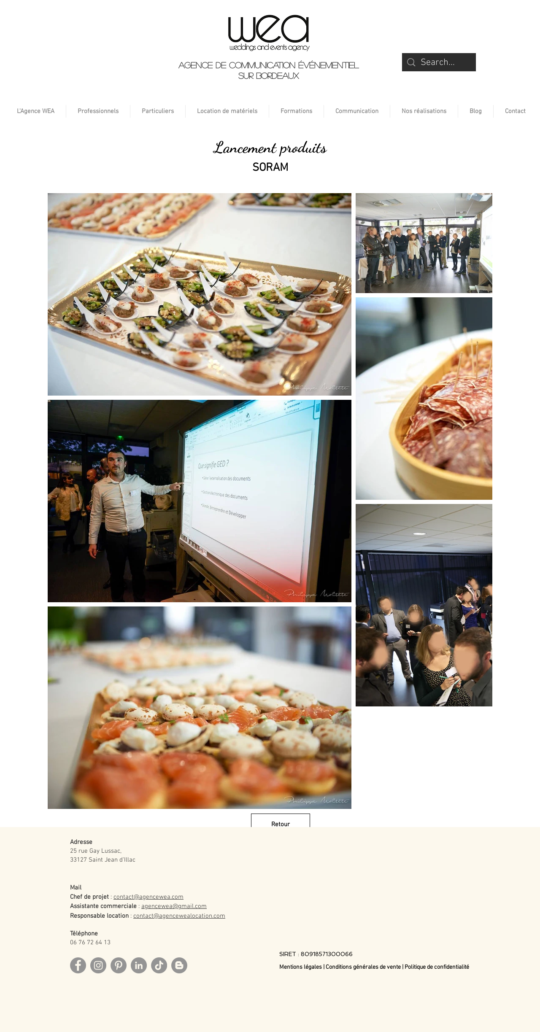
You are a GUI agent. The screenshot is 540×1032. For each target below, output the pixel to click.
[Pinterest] (119, 965)
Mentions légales (301, 967)
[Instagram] (98, 965)
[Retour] (280, 824)
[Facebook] (78, 965)
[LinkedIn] (139, 965)
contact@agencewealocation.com (179, 916)
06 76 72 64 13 (90, 942)
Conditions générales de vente (363, 967)
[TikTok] (159, 965)
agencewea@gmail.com (174, 906)
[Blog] (179, 965)
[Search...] (439, 63)
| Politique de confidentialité (435, 967)
